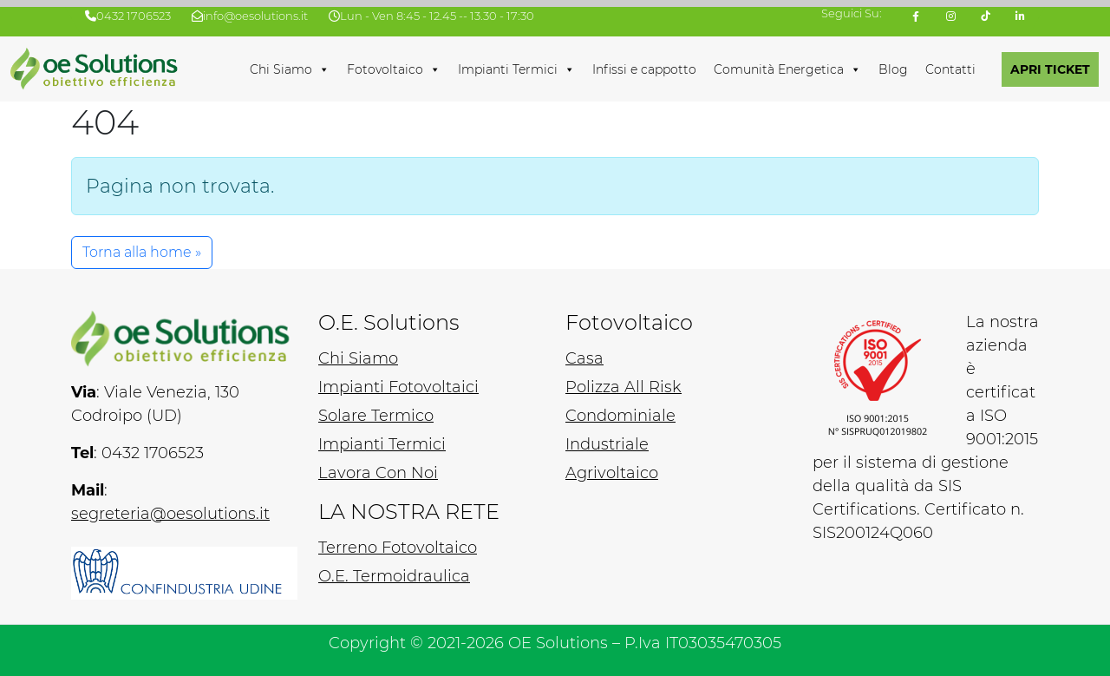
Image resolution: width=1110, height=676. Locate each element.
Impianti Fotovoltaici (398, 387)
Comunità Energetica (787, 69)
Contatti (950, 69)
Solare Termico (376, 415)
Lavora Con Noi (378, 472)
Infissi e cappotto (644, 69)
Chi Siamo (290, 69)
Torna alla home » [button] (141, 252)
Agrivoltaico (611, 472)
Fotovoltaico (394, 69)
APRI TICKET (1050, 69)
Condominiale (620, 415)
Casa (584, 358)
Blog (893, 69)
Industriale (607, 444)
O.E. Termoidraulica (394, 576)
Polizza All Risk (623, 387)
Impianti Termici (516, 69)
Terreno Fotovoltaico (397, 547)
